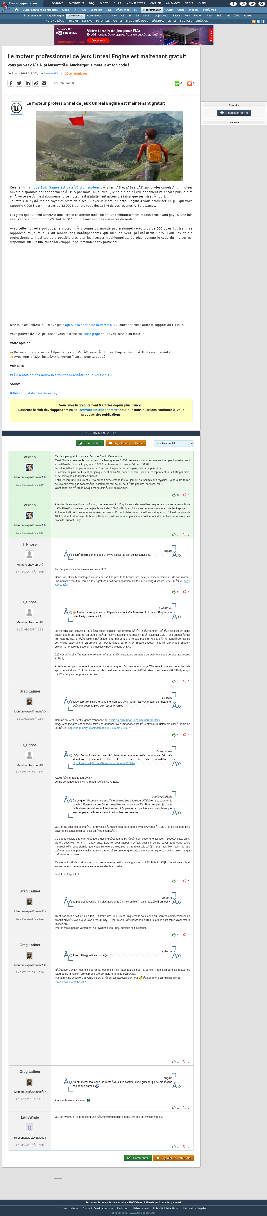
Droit (189, 3)
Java (108, 10)
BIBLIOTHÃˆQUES (137, 21)
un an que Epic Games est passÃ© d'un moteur (61, 190)
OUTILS (117, 21)
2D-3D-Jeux (75, 15)
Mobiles (194, 10)
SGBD (169, 10)
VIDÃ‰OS (201, 21)
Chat (117, 3)
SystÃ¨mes (209, 10)
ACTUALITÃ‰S (55, 21)
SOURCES (186, 21)
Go (137, 15)
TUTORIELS (103, 21)
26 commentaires (76, 76)
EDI (136, 10)
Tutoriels (76, 3)
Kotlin (146, 15)
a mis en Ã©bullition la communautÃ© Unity (134, 728)
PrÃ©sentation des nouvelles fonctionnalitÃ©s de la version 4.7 (61, 378)
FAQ (91, 3)
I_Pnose (30, 552)
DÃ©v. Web (123, 10)
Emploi (155, 3)
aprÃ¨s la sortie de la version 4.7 (91, 328)
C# (123, 15)
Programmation (152, 10)
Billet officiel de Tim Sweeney (33, 396)
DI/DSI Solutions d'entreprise (40, 10)
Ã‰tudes (172, 3)
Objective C (161, 15)
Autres (248, 15)
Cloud (65, 10)
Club (202, 3)
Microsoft (96, 10)
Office (181, 10)
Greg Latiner (30, 699)
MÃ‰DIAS (157, 21)
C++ (114, 15)
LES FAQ (87, 21)
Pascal (176, 15)
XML (237, 15)
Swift (219, 15)
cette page (91, 337)
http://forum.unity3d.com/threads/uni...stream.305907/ (99, 736)
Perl (187, 15)
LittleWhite (51, 76)
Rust (209, 15)
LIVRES (172, 21)
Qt (228, 15)
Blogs (104, 3)
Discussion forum (234, 113)
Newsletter (135, 3)
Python (198, 15)
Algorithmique (55, 15)
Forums (57, 3)
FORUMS (73, 21)
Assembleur (94, 15)
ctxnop (30, 465)
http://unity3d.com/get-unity (70, 989)
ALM (83, 10)
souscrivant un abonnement (96, 413)
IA (74, 10)
